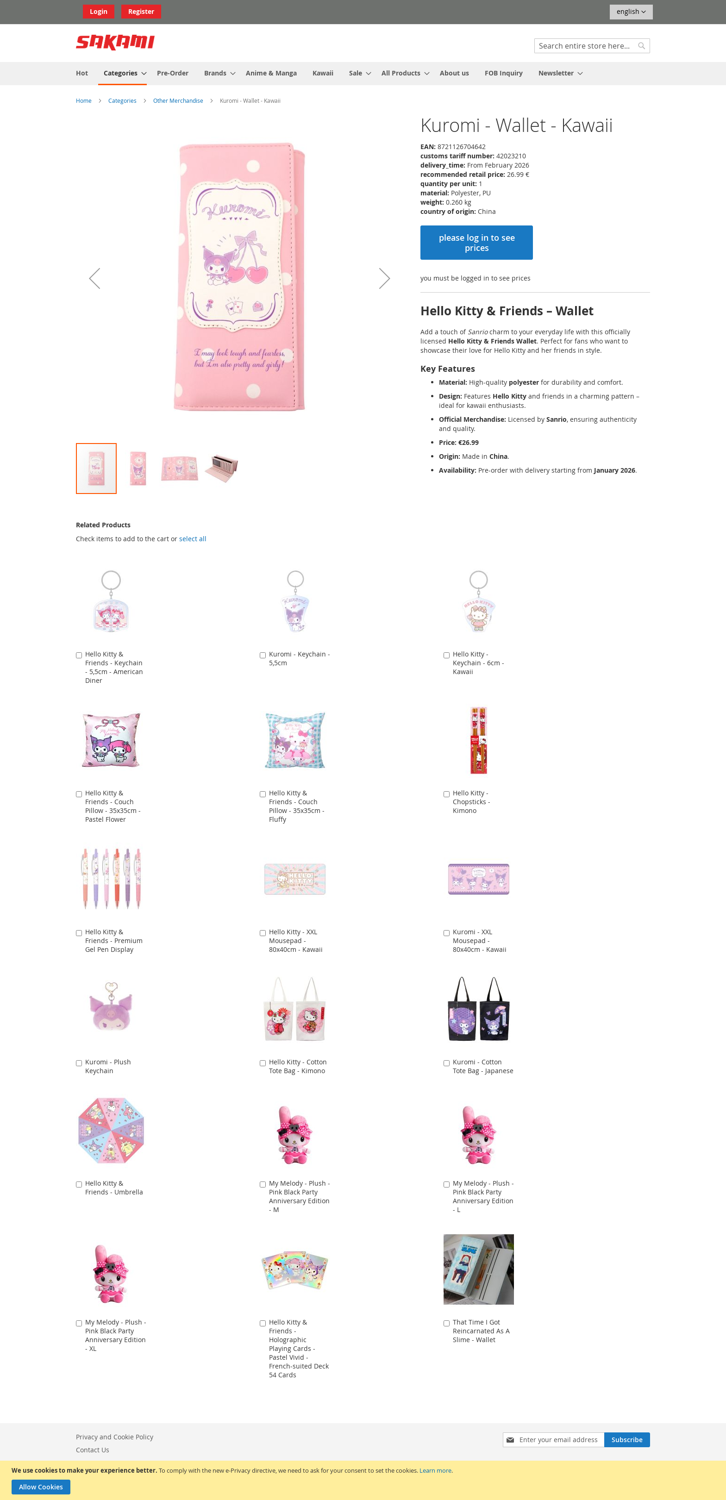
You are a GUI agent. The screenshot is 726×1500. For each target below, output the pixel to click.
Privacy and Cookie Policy (114, 1436)
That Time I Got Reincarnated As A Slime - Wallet (481, 1331)
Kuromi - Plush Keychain (108, 1066)
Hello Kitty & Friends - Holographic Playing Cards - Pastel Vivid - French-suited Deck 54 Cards (299, 1348)
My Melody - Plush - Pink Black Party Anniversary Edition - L (483, 1196)
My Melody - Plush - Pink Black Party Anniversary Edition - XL (115, 1335)
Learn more (435, 1470)
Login (98, 11)
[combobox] (592, 45)
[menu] (363, 73)
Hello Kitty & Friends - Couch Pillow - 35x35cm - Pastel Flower (113, 806)
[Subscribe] (627, 1439)
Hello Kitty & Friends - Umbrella (114, 1187)
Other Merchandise (178, 100)
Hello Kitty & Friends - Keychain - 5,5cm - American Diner (114, 667)
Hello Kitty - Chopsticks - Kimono (471, 801)
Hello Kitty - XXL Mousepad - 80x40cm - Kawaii (296, 940)
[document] (364, 1480)
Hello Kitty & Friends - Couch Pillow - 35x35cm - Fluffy (297, 806)
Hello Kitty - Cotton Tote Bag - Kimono (298, 1066)
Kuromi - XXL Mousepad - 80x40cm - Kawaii (480, 940)
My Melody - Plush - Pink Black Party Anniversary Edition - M (299, 1196)
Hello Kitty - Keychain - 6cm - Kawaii (478, 663)
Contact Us (92, 1449)
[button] (631, 12)
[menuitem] (82, 73)
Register (141, 11)
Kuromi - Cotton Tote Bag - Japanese (483, 1066)
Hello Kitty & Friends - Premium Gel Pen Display (114, 940)
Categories (122, 100)
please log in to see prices (477, 242)
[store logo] (115, 42)
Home (84, 100)
